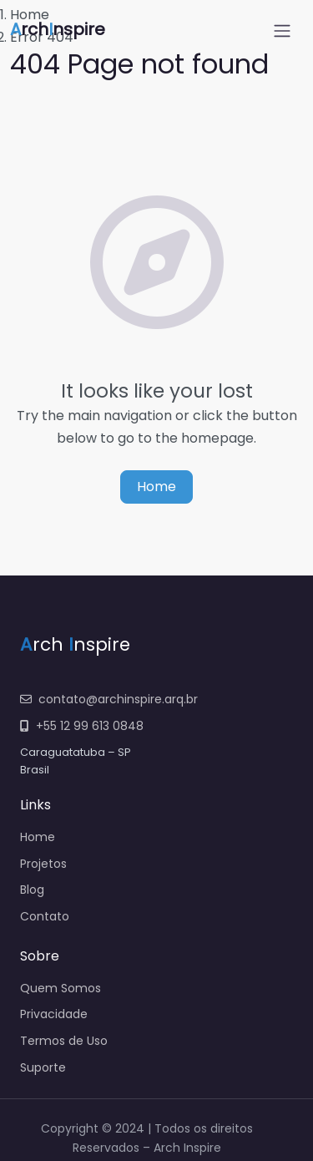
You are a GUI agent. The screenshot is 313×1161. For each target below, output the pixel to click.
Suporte (43, 1067)
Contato (44, 916)
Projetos (43, 863)
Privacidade (54, 1014)
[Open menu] (282, 30)
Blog (32, 889)
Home (156, 486)
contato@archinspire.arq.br (109, 699)
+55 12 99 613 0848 (82, 725)
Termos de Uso (64, 1040)
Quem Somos (60, 988)
